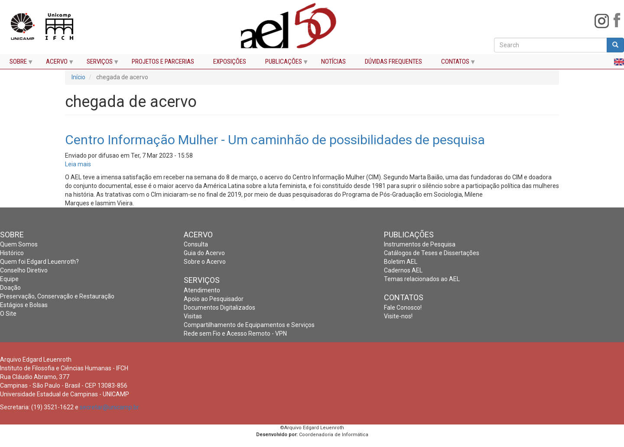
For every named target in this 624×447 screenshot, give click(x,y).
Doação (10, 287)
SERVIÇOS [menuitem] (98, 63)
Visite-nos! (398, 316)
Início (78, 77)
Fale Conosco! (403, 307)
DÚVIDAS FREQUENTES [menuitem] (393, 61)
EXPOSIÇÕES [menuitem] (229, 61)
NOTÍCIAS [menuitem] (333, 61)
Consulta (196, 244)
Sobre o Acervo (205, 261)
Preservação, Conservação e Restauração (57, 296)
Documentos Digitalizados (219, 307)
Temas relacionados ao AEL (422, 278)
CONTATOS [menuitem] (454, 63)
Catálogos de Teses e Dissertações (431, 252)
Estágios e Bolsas (24, 304)
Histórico (12, 252)
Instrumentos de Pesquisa (419, 244)
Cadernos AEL (403, 270)
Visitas (193, 316)
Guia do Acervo (204, 252)
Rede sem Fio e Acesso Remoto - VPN (235, 333)
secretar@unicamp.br (109, 407)
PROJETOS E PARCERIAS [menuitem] (163, 61)
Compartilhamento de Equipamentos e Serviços (249, 324)
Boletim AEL (400, 261)
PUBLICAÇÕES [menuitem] (282, 63)
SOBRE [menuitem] (17, 63)
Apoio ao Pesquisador (214, 298)
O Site (8, 313)
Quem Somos (19, 244)
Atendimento (202, 290)
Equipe (9, 278)
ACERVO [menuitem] (55, 63)
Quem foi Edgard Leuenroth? (39, 261)
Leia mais (78, 164)
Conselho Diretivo (24, 270)
